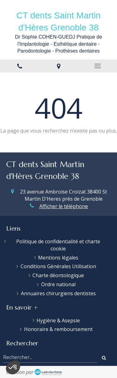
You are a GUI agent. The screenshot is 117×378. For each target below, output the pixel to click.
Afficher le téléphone (63, 206)
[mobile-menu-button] (97, 66)
